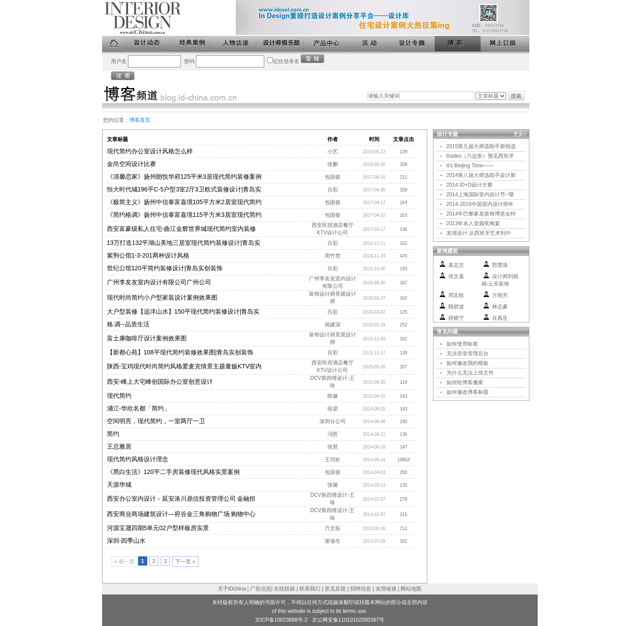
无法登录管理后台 (468, 353)
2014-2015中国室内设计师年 (480, 204)
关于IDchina (232, 589)
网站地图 (411, 589)
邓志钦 (456, 295)
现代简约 (119, 395)
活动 (369, 44)
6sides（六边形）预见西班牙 (480, 156)
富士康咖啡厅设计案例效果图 (147, 338)
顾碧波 (456, 307)
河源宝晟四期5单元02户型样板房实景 (158, 527)
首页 (113, 44)
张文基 (456, 276)
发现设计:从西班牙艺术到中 (479, 233)
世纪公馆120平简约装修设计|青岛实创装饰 (165, 268)
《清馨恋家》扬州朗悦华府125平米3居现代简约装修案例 (184, 176)
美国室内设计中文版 (169, 18)
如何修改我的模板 (468, 363)
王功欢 (332, 459)
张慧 (332, 447)
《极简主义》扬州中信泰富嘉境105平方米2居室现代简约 (184, 201)
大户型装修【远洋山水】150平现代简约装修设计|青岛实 (183, 311)
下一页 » (185, 562)
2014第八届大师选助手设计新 (481, 175)
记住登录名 (286, 61)
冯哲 (332, 434)
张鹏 (332, 164)
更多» (520, 134)
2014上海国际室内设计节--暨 (480, 194)
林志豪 (500, 307)
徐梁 (332, 409)
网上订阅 (505, 44)
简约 (113, 433)
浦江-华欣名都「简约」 (138, 408)
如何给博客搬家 (465, 382)
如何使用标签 (462, 344)
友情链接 (386, 589)
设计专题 (412, 44)
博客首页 (139, 120)
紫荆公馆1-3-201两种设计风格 (148, 255)
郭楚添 (500, 265)
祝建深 (332, 325)
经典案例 (191, 44)
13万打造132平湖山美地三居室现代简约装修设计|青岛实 (184, 242)
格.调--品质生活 (128, 324)
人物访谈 (236, 44)
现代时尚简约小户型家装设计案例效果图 (162, 297)
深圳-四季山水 (126, 540)
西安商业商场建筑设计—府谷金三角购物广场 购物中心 (181, 513)
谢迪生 (332, 541)
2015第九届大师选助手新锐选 (481, 146)
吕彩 (332, 190)
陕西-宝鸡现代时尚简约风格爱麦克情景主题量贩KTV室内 (184, 366)
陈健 (332, 396)
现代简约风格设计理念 (137, 459)
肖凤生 (500, 318)
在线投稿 (284, 589)
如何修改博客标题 (468, 392)
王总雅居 (119, 446)
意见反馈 (335, 589)
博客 (458, 44)
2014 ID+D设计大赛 (470, 185)
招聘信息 (360, 589)
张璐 (332, 485)
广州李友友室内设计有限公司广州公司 (159, 282)
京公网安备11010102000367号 (348, 620)
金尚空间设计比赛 (131, 163)
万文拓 (332, 528)
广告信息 (260, 589)
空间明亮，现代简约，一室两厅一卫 (156, 420)
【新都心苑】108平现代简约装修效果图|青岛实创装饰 (180, 352)
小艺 (332, 152)
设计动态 (146, 44)
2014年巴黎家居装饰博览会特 (481, 214)
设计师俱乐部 (281, 44)
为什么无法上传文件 (470, 373)
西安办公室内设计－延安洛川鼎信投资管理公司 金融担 (181, 498)
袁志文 (456, 265)
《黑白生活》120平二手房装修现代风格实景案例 (173, 471)
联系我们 (309, 589)
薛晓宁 (456, 318)
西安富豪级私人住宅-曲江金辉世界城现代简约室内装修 (181, 228)
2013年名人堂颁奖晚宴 (473, 223)
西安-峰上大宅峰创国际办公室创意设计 (160, 381)
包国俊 (332, 177)
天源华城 (119, 484)
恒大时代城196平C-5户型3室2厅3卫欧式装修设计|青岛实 (184, 189)
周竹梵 (332, 256)
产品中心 (326, 44)
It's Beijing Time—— (470, 166)
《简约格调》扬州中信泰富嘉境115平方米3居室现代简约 (184, 214)
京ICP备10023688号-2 (281, 620)
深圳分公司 (332, 421)
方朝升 (500, 295)
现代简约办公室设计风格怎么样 (150, 151)
